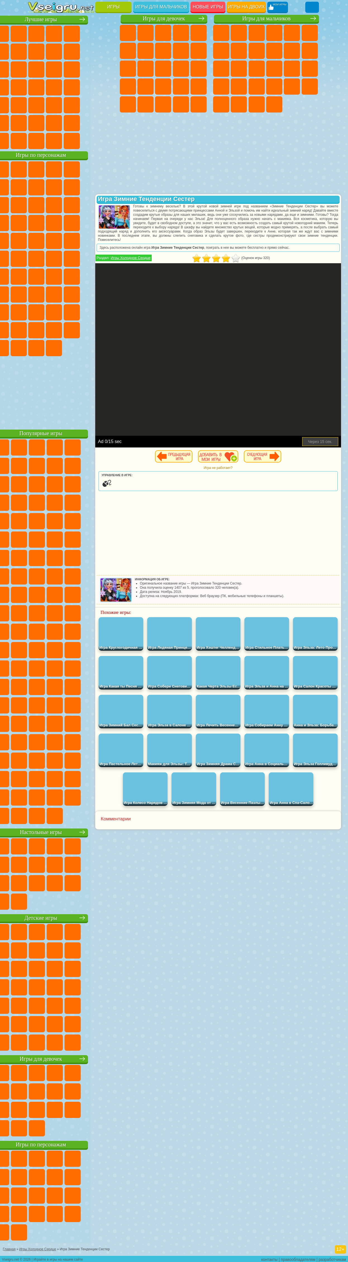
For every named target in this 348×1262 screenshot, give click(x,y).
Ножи (72, 86)
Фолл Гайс (54, 276)
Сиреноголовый (72, 276)
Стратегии (257, 33)
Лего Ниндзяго (107, 169)
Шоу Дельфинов (36, 222)
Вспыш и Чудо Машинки (89, 222)
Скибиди (36, 347)
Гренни (89, 294)
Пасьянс (36, 86)
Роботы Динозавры (310, 69)
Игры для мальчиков (161, 6)
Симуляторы (72, 33)
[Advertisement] (73, 391)
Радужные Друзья (89, 311)
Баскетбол (107, 122)
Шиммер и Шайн (54, 258)
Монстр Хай (128, 51)
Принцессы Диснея (145, 104)
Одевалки (145, 69)
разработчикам (332, 1258)
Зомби (292, 33)
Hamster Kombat (72, 347)
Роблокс (36, 311)
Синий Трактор (36, 276)
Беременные (128, 86)
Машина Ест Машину (257, 86)
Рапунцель (145, 86)
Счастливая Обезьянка (72, 258)
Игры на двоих (246, 6)
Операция (198, 86)
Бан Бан (107, 329)
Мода (163, 104)
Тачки (72, 222)
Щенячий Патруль (72, 169)
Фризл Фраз (107, 240)
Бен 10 (292, 86)
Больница (163, 86)
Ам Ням (107, 204)
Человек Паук (89, 240)
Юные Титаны (107, 258)
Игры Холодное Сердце (154, 258)
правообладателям (298, 1258)
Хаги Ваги (107, 294)
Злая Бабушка (36, 204)
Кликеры (107, 69)
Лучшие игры (72, 18)
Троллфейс (89, 186)
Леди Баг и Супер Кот (107, 186)
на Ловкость (36, 51)
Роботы (274, 69)
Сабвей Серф (72, 204)
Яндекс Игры (54, 51)
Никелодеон (54, 122)
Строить (89, 140)
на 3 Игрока (36, 122)
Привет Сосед (72, 311)
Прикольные (107, 86)
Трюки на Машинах (72, 104)
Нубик (54, 311)
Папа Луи (198, 69)
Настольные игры (73, 831)
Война (72, 140)
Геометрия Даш (89, 51)
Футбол (239, 33)
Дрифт (310, 86)
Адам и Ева (36, 258)
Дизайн (198, 104)
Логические (89, 69)
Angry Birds (89, 204)
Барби (181, 33)
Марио (72, 240)
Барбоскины (36, 240)
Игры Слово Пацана (72, 329)
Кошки (128, 69)
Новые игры (208, 6)
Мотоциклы (274, 51)
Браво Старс (107, 276)
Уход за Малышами (181, 104)
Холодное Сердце (198, 51)
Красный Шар (72, 186)
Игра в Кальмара (36, 294)
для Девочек (54, 33)
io (54, 69)
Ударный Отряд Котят (54, 240)
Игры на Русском (54, 86)
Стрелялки (274, 104)
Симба (54, 329)
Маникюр (181, 86)
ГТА (274, 86)
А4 (54, 294)
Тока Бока (107, 311)
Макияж (128, 104)
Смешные (36, 69)
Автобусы (221, 104)
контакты (269, 1258)
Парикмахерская (163, 69)
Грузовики (310, 51)
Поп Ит (72, 51)
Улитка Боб (54, 186)
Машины (239, 51)
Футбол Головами (54, 140)
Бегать (257, 104)
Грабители (239, 86)
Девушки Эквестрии (145, 33)
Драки (221, 69)
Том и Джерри (89, 258)
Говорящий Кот (89, 169)
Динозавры (89, 86)
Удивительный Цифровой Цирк (89, 347)
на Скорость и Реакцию (54, 104)
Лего (54, 204)
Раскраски (163, 51)
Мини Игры (36, 104)
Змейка (89, 104)
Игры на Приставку (107, 140)
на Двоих (107, 33)
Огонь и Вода (163, 33)
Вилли (36, 169)
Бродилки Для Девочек (145, 51)
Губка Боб (54, 169)
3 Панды (54, 222)
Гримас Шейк (54, 347)
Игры (113, 6)
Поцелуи (181, 69)
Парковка (221, 33)
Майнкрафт (221, 51)
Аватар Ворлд (36, 329)
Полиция (292, 69)
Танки (274, 33)
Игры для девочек (164, 18)
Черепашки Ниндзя (257, 51)
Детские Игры (89, 33)
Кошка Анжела (181, 51)
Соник (107, 222)
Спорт (107, 51)
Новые (36, 33)
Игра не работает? (241, 468)
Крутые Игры (72, 122)
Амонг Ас (89, 276)
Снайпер (257, 69)
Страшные (72, 69)
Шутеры (239, 104)
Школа (89, 122)
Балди (72, 294)
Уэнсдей (89, 329)
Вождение (36, 140)
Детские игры (72, 917)
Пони (128, 33)
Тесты (198, 33)
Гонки (239, 69)
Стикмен (292, 51)
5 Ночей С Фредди (36, 186)
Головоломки (107, 104)
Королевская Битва (310, 33)
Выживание (221, 86)
